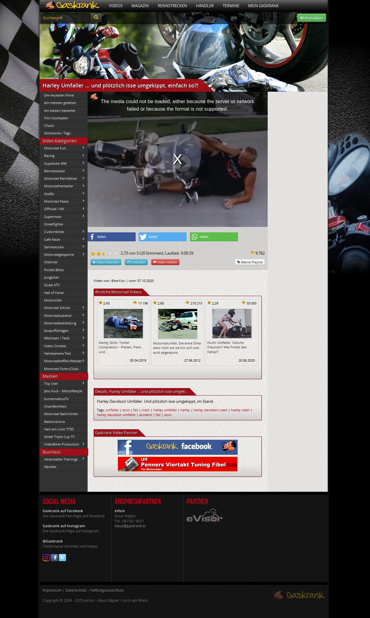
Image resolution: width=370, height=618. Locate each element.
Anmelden (311, 17)
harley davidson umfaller (116, 414)
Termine (231, 5)
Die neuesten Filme (59, 95)
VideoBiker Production (62, 444)
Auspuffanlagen (62, 330)
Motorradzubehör (62, 315)
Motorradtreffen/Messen (62, 361)
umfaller (112, 410)
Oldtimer (51, 262)
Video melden (165, 262)
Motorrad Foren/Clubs (61, 368)
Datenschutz (75, 590)
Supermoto (62, 216)
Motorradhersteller (62, 186)
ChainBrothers (55, 406)
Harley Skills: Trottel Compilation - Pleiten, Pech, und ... (120, 347)
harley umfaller (165, 410)
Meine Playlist (250, 262)
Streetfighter (53, 224)
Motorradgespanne (62, 254)
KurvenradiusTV (56, 398)
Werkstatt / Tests (62, 338)
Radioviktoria (54, 421)
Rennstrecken (172, 5)
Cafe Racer (62, 239)
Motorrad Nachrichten (61, 413)
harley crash (240, 410)
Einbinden (136, 262)
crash (146, 410)
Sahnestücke (62, 246)
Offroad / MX (62, 209)
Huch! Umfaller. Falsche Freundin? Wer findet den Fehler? (227, 347)
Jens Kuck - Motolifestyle (63, 391)
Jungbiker (51, 277)
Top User (62, 383)
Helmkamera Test (62, 353)
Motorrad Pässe (62, 201)
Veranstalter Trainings (62, 459)
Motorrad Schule (62, 307)
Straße (62, 193)
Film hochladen (56, 118)
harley (185, 410)
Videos (115, 5)
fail (135, 410)
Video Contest (62, 345)
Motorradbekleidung (62, 322)
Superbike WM (62, 163)
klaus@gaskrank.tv (130, 525)
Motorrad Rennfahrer (62, 178)
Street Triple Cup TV (59, 436)
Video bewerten (106, 262)
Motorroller (53, 300)
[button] (112, 236)
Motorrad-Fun (62, 147)
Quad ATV (52, 285)
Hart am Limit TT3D (59, 429)
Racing (62, 155)
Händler (205, 5)
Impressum (52, 590)
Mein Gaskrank (263, 5)
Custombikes (62, 231)
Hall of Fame (54, 292)
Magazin (140, 5)
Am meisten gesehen (60, 102)
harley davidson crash (210, 410)
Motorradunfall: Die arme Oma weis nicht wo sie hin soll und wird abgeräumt (177, 348)
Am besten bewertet (59, 110)
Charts (49, 125)
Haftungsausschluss (107, 590)
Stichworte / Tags (57, 133)
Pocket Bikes (54, 270)
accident (145, 414)
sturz (126, 410)
